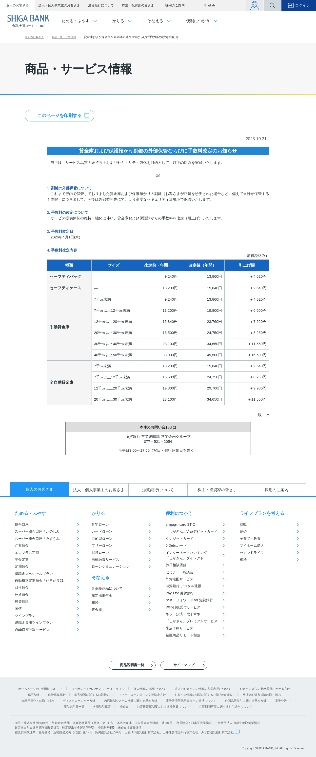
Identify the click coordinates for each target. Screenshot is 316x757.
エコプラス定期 (27, 553)
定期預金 (22, 566)
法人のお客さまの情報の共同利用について (203, 689)
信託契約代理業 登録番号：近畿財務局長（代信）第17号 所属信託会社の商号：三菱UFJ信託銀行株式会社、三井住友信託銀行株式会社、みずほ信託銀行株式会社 (124, 732)
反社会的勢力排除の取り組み (261, 695)
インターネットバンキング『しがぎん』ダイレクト (186, 555)
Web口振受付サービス (183, 607)
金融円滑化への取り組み (37, 700)
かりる (98, 513)
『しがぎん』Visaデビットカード (191, 531)
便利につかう (179, 513)
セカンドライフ (252, 553)
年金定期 (22, 560)
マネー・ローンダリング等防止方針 (142, 695)
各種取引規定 (102, 706)
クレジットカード (179, 539)
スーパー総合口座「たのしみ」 (39, 531)
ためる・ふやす (30, 513)
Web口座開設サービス (32, 630)
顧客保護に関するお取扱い (92, 695)
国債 (18, 609)
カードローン (102, 531)
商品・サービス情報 (64, 37)
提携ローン (100, 553)
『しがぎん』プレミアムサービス (191, 621)
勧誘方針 (33, 695)
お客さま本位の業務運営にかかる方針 (265, 689)
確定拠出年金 (102, 596)
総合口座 (22, 524)
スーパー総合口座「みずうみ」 (39, 539)
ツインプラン (25, 616)
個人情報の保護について (150, 689)
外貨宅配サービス (179, 579)
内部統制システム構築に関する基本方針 (130, 700)
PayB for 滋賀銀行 (180, 593)
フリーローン (102, 545)
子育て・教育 (250, 539)
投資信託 (22, 601)
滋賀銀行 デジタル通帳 (183, 586)
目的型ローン (102, 539)
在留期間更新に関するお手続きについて (225, 706)
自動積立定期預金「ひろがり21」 (41, 580)
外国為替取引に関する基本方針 (245, 700)
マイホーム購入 (252, 545)
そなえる (100, 577)
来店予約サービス (179, 628)
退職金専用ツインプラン (34, 622)
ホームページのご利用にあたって (40, 689)
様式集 (123, 706)
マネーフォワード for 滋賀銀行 (189, 600)
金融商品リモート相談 (183, 635)
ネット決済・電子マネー (185, 614)
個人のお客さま (17, 5)
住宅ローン (100, 524)
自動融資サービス (105, 560)
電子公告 (281, 700)
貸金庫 (97, 610)
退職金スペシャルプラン (34, 574)
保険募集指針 (57, 695)
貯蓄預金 (22, 545)
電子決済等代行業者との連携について (191, 700)
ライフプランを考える (262, 513)
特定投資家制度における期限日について (163, 706)
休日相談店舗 (176, 565)
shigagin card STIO (180, 524)
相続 (95, 602)
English (209, 5)
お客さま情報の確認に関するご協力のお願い (204, 695)
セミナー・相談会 (179, 572)
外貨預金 (22, 595)
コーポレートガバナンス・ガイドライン (98, 689)
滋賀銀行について (101, 5)
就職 (243, 524)
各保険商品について (107, 588)
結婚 (243, 531)
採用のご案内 (175, 5)
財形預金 (22, 587)
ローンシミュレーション (111, 566)
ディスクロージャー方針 (79, 700)
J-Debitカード (176, 545)
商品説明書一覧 (74, 706)
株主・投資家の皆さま (138, 5)
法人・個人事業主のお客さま (59, 5)
